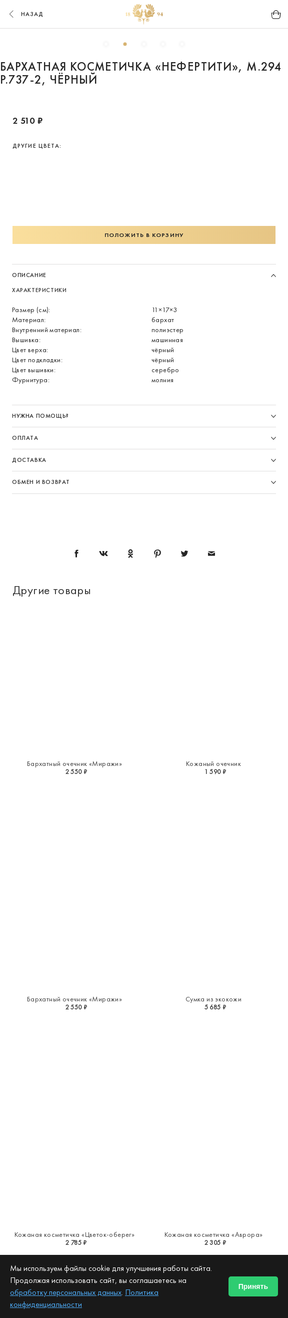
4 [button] (163, 44)
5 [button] (182, 44)
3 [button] (144, 44)
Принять (253, 1286)
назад (25, 14)
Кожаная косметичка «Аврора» (213, 1234)
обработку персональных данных (66, 1292)
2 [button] (125, 44)
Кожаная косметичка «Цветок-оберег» (74, 1234)
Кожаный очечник (213, 763)
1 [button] (106, 44)
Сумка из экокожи (214, 998)
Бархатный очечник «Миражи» (74, 763)
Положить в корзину (144, 235)
